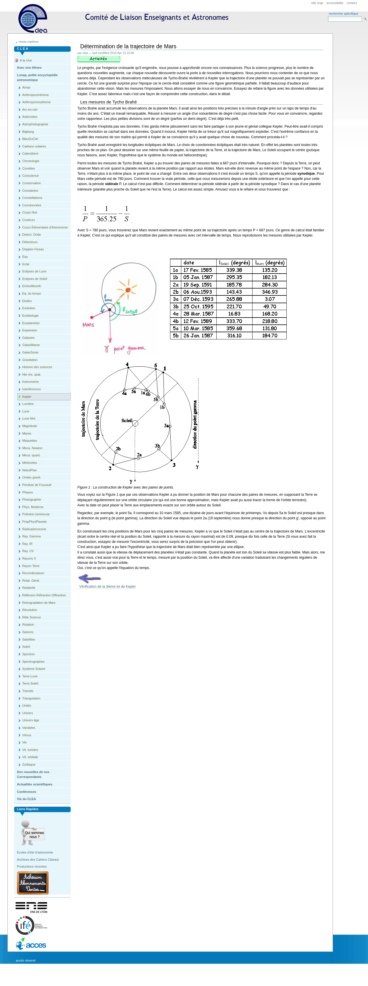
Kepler (26, 396)
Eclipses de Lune (34, 271)
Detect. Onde (31, 234)
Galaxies (28, 337)
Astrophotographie (35, 124)
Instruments (30, 381)
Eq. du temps (31, 293)
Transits (27, 691)
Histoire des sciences (37, 367)
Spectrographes (33, 661)
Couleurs (28, 220)
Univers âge (30, 720)
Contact (352, 3)
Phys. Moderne (32, 507)
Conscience (30, 175)
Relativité (28, 587)
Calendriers (30, 153)
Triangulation (31, 698)
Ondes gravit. (31, 477)
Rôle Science (31, 617)
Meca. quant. (31, 455)
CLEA (126, 18)
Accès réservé (26, 960)
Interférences (31, 389)
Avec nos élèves (29, 67)
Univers (27, 713)
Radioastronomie (34, 529)
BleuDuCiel (30, 139)
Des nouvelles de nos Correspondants (33, 774)
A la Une (26, 60)
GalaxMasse (31, 345)
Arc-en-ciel (29, 109)
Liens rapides (27, 809)
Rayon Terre (30, 566)
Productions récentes (32, 866)
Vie (24, 742)
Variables (28, 727)
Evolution (28, 308)
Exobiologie (30, 315)
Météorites (29, 462)
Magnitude (29, 426)
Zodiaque (28, 764)
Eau (25, 256)
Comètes (28, 168)
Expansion (29, 330)
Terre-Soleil (30, 683)
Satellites (28, 639)
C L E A (22, 48)
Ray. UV (28, 551)
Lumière (28, 403)
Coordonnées (31, 205)
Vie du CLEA (26, 799)
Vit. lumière (30, 749)
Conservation (31, 183)
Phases (27, 492)
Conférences (26, 791)
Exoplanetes (31, 323)
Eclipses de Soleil (34, 278)
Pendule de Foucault (36, 485)
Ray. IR (27, 543)
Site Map (317, 3)
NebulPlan (29, 470)
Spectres (28, 654)
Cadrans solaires (34, 146)
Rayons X (29, 558)
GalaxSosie (30, 352)
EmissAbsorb (31, 286)
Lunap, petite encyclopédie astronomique (37, 77)
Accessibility (334, 3)
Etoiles (27, 301)
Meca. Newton (32, 448)
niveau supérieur (28, 41)
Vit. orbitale (30, 757)
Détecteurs (29, 242)
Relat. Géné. (31, 580)
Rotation (28, 624)
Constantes (30, 190)
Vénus (26, 735)
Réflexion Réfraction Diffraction (44, 595)
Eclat (25, 264)
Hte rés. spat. (31, 374)
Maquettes (29, 440)
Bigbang (28, 131)
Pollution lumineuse (36, 514)
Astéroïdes (29, 116)
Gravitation (29, 360)
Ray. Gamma (31, 536)
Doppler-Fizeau (33, 249)
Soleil (26, 646)
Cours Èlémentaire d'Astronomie (45, 227)
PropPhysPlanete (34, 521)
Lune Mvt (28, 418)
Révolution (29, 610)
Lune (25, 411)
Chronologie (30, 161)
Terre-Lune (29, 676)
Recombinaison (33, 573)
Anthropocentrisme (35, 95)
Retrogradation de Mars (38, 602)
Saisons (27, 632)
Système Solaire (33, 668)
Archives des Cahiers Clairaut (38, 859)
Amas (26, 87)
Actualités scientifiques (34, 784)
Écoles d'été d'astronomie (35, 852)
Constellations (32, 197)
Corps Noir (29, 212)
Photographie (31, 499)
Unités (26, 705)
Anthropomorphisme (36, 102)
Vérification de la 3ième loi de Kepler (106, 587)
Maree (26, 433)
